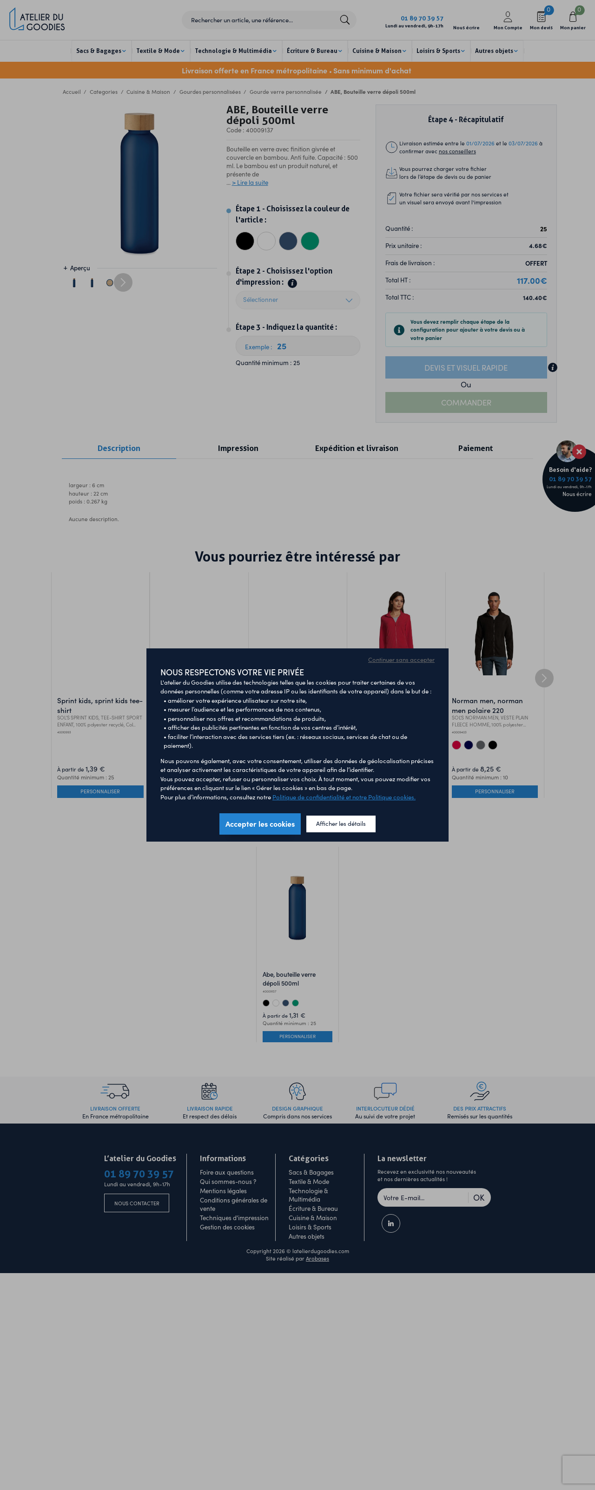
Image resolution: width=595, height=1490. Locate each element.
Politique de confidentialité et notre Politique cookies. (344, 797)
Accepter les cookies (260, 823)
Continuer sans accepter (401, 659)
